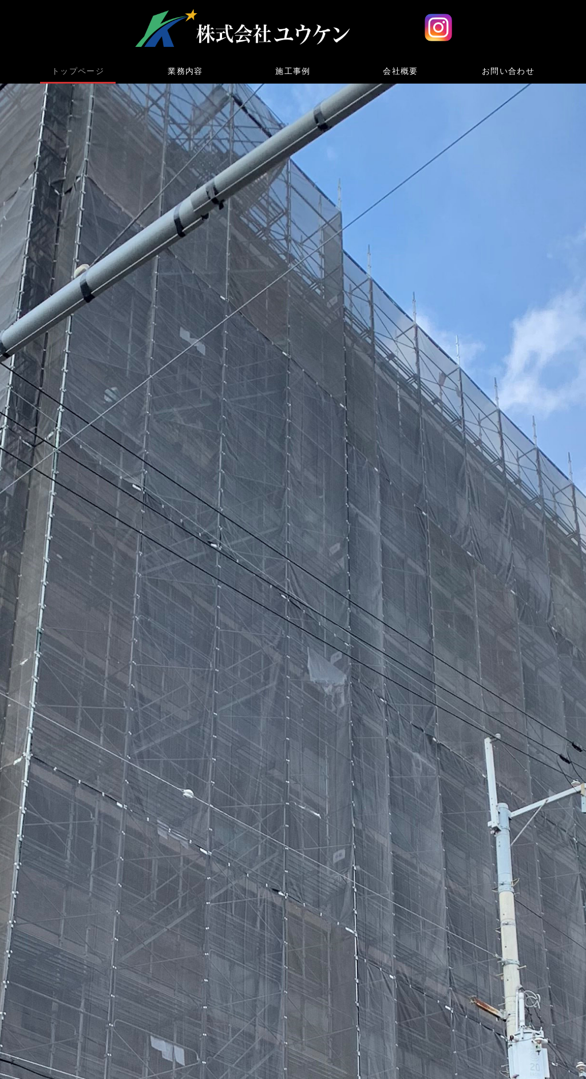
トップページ (78, 71)
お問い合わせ (508, 71)
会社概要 (400, 71)
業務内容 (185, 71)
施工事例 (293, 71)
